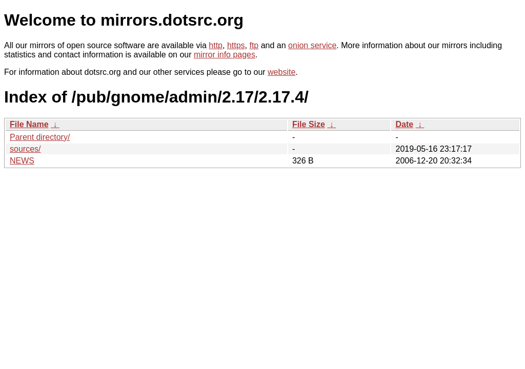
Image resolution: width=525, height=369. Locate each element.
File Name (29, 124)
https (236, 45)
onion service (312, 45)
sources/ (25, 149)
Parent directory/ (40, 137)
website (281, 72)
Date (404, 124)
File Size (308, 124)
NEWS (22, 160)
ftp (253, 45)
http (216, 45)
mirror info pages (224, 54)
